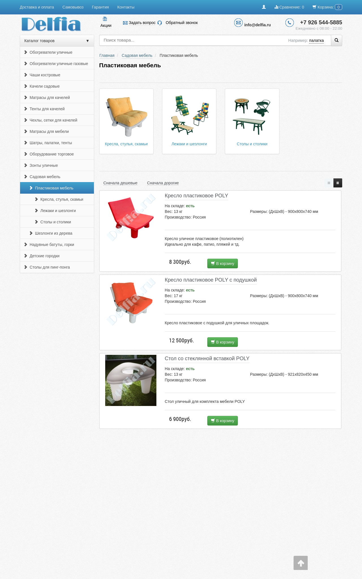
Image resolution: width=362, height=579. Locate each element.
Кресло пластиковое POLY (196, 195)
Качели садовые (41, 86)
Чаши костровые (41, 75)
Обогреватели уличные (47, 52)
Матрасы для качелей (46, 97)
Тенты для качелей (44, 109)
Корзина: (327, 7)
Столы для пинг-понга (46, 267)
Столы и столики (52, 222)
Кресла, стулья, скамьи (58, 199)
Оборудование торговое (48, 154)
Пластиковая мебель (51, 188)
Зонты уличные (40, 165)
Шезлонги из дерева (50, 233)
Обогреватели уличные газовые (55, 63)
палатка (316, 40)
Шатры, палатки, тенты (47, 143)
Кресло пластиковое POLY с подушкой (211, 280)
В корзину (222, 263)
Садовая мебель (41, 176)
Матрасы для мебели (46, 131)
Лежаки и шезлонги (55, 210)
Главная (107, 55)
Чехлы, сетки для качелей (50, 120)
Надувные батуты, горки (48, 244)
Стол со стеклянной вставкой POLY (207, 358)
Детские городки (41, 256)
